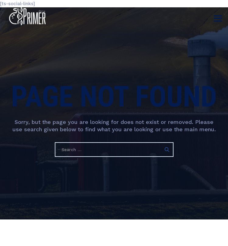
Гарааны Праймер (100, 236)
